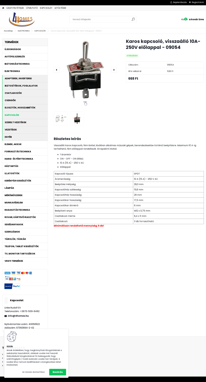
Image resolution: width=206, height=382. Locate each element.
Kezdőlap (8, 30)
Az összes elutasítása (33, 372)
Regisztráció (198, 2)
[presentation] (57, 70)
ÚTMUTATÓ (32, 7)
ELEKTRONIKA (24, 30)
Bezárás (58, 372)
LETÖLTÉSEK (60, 7)
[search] (133, 20)
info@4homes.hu (18, 315)
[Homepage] (3, 8)
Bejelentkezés (180, 2)
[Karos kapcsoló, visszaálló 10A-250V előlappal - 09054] (85, 69)
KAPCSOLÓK (40, 30)
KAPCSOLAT (46, 7)
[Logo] (21, 19)
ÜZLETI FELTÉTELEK (15, 7)
